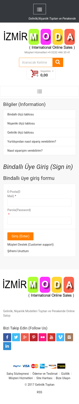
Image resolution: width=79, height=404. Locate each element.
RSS (39, 392)
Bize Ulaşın (63, 378)
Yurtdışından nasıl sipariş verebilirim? (31, 141)
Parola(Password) (16, 210)
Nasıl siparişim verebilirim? (25, 150)
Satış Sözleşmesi (18, 373)
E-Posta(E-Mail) (14, 194)
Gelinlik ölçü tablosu (20, 132)
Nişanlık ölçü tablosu (21, 123)
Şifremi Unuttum (18, 251)
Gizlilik (65, 373)
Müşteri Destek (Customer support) (30, 244)
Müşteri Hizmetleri (21, 378)
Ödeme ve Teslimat (45, 373)
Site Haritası (44, 378)
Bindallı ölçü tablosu (20, 114)
